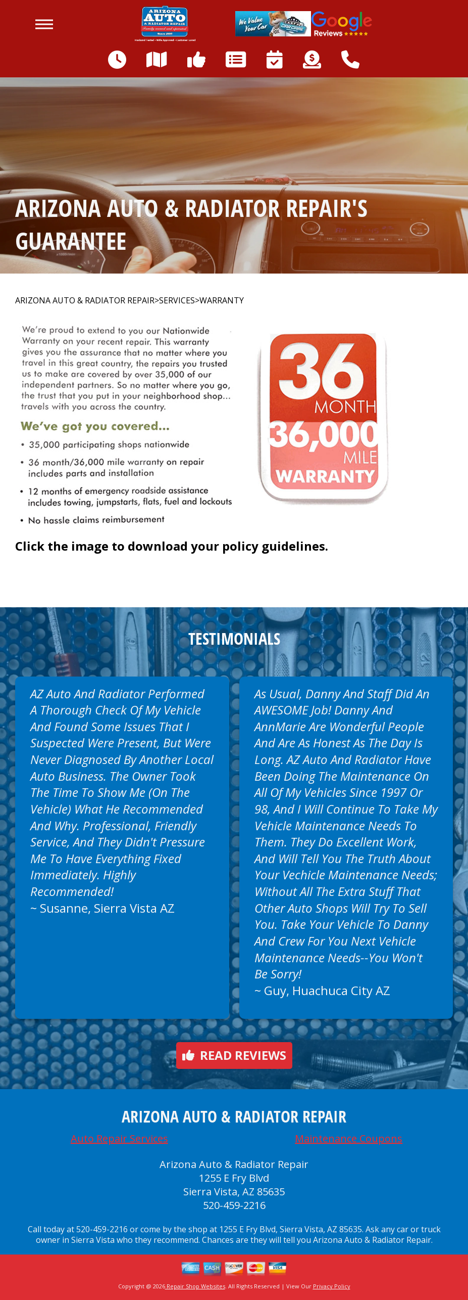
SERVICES (177, 300)
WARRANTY (221, 300)
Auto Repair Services (119, 1138)
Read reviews (234, 1055)
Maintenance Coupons (348, 1138)
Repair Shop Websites (195, 1286)
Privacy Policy (331, 1286)
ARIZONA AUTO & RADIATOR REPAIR (84, 300)
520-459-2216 (234, 1205)
